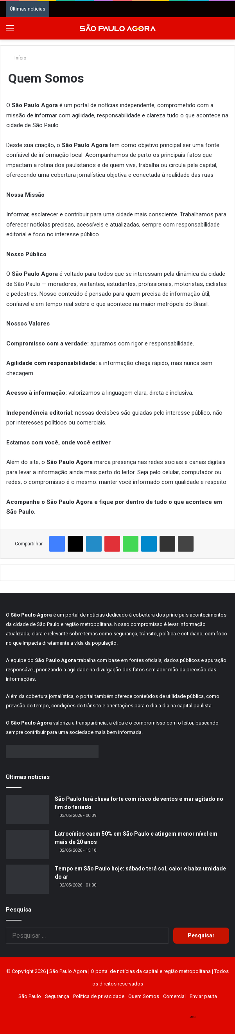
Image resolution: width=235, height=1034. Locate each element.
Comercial (174, 996)
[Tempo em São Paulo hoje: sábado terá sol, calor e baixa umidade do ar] (27, 879)
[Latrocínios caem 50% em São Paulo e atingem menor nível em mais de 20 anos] (27, 844)
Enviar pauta (203, 996)
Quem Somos (143, 996)
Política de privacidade (98, 996)
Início (17, 58)
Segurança (57, 996)
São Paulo (29, 996)
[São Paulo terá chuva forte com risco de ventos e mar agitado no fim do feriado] (27, 809)
